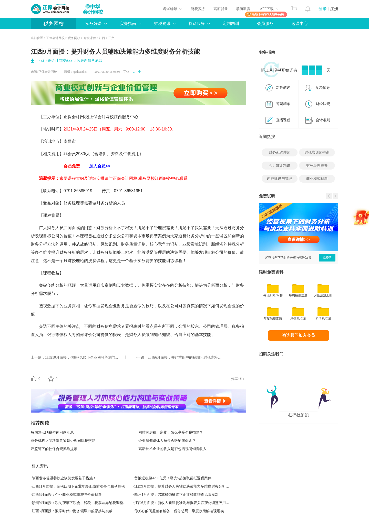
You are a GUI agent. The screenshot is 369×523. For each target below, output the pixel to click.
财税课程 (90, 38)
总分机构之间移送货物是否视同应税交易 (63, 441)
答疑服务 (196, 23)
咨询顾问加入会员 (298, 335)
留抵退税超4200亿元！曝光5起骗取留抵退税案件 (172, 478)
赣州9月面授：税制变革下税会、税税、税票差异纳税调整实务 (81, 503)
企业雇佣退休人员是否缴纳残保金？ (167, 441)
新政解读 (283, 88)
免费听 (327, 257)
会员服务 (265, 23)
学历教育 (243, 9)
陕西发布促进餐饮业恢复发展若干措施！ (64, 478)
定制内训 (231, 23)
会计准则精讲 (279, 165)
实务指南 (128, 23)
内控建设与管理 (279, 179)
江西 (102, 38)
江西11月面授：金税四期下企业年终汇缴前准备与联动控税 (78, 486)
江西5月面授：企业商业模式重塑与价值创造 (67, 495)
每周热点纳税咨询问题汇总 (52, 432)
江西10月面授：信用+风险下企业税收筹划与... (81, 357)
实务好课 (93, 23)
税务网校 (53, 23)
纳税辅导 (323, 88)
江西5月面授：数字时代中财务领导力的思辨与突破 (72, 511)
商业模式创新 (317, 179)
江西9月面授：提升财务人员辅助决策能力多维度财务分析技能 (183, 486)
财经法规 (323, 104)
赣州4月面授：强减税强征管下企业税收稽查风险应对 (176, 495)
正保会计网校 (55, 38)
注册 (334, 8)
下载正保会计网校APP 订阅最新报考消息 (69, 60)
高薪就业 (220, 9)
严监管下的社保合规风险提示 (54, 449)
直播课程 (283, 120)
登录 (323, 8)
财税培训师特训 (317, 152)
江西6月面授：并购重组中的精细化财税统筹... (184, 357)
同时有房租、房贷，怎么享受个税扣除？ (170, 432)
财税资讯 (162, 23)
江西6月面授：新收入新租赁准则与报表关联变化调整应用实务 (183, 503)
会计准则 (323, 120)
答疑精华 (283, 104)
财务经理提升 (317, 165)
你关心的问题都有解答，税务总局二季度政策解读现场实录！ (182, 511)
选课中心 (299, 23)
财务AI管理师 (280, 152)
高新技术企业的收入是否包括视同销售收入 (172, 449)
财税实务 (198, 9)
